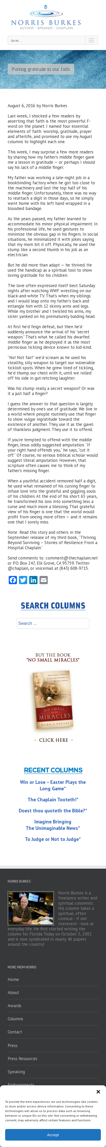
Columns (15, 1019)
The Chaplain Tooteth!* (53, 799)
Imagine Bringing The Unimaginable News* (53, 825)
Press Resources (22, 1058)
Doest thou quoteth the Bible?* (53, 811)
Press (12, 1045)
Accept (53, 1135)
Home (13, 979)
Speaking (16, 1072)
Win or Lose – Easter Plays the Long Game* (53, 785)
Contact (15, 1032)
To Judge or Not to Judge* (53, 839)
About (13, 992)
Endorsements (21, 1085)
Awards (14, 1005)
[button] (98, 1091)
